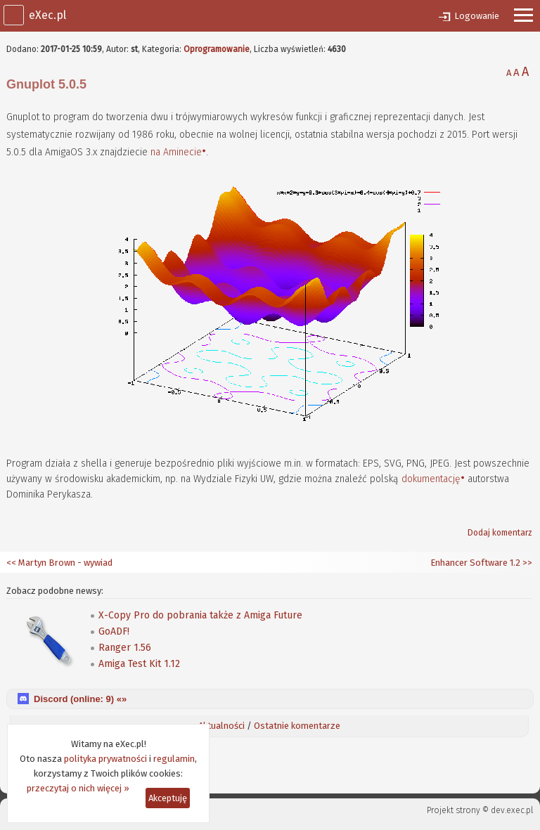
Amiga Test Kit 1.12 (139, 664)
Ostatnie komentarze (297, 725)
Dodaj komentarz (500, 533)
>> (526, 562)
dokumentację (431, 479)
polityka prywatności (105, 758)
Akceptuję (167, 798)
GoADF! (113, 631)
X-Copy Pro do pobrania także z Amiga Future (200, 615)
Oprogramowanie (217, 49)
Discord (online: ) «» (80, 699)
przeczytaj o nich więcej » (78, 788)
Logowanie (476, 16)
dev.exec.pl (512, 810)
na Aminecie (176, 152)
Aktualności (221, 725)
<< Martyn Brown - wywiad (59, 562)
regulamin (174, 758)
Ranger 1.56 (124, 648)
